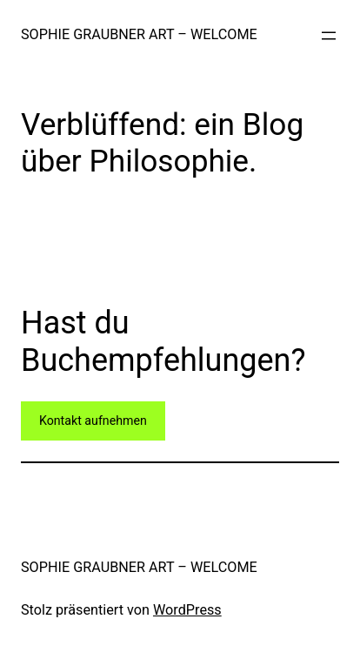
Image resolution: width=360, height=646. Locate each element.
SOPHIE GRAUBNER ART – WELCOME (139, 34)
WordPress (187, 610)
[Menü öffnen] (328, 35)
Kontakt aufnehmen (93, 420)
